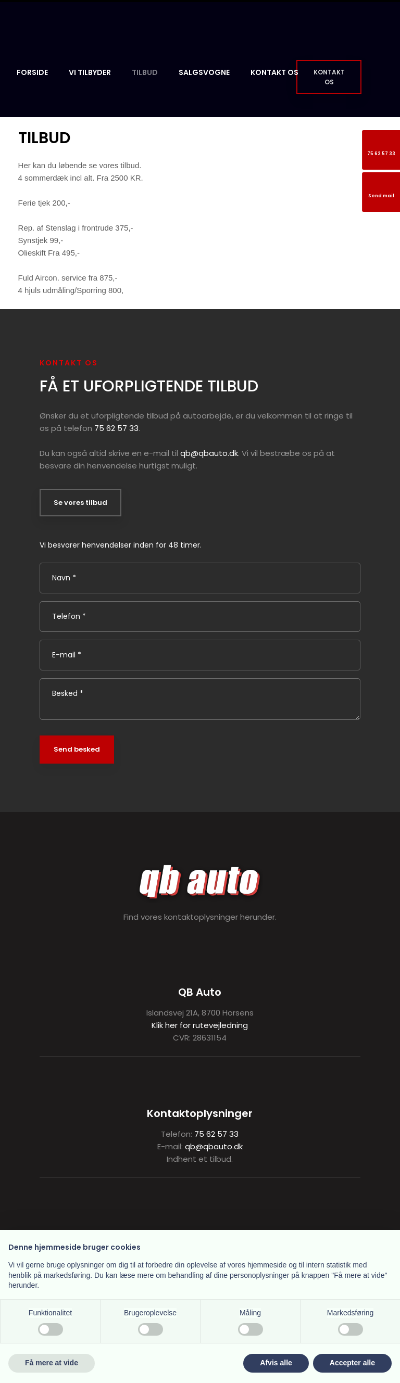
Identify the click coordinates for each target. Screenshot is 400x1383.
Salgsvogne (204, 72)
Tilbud (145, 72)
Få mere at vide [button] (51, 1363)
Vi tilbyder (90, 72)
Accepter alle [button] (352, 1363)
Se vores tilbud (80, 502)
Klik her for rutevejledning (200, 1025)
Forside (32, 72)
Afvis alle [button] (276, 1363)
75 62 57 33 (116, 428)
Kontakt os (274, 72)
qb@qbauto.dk (209, 453)
